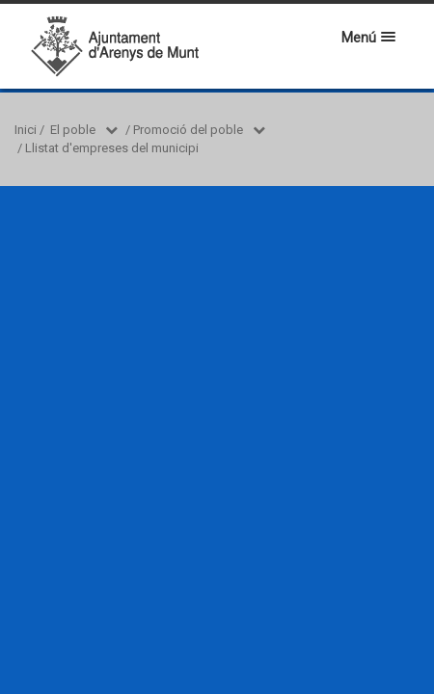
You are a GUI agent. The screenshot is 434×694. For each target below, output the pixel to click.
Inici (25, 129)
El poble (72, 129)
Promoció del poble (188, 129)
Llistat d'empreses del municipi (112, 148)
